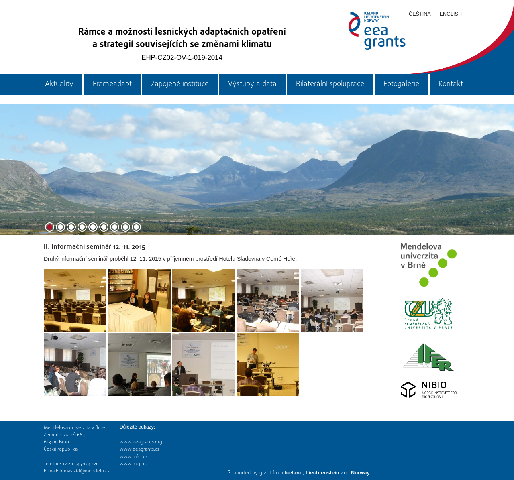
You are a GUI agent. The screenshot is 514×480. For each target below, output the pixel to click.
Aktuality (59, 84)
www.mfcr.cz (134, 456)
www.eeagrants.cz (140, 449)
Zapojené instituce (180, 84)
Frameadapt (112, 84)
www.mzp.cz (134, 464)
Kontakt (451, 84)
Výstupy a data (252, 84)
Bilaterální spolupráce (330, 84)
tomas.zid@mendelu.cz (84, 471)
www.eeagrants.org (141, 442)
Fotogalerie (401, 84)
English (451, 14)
